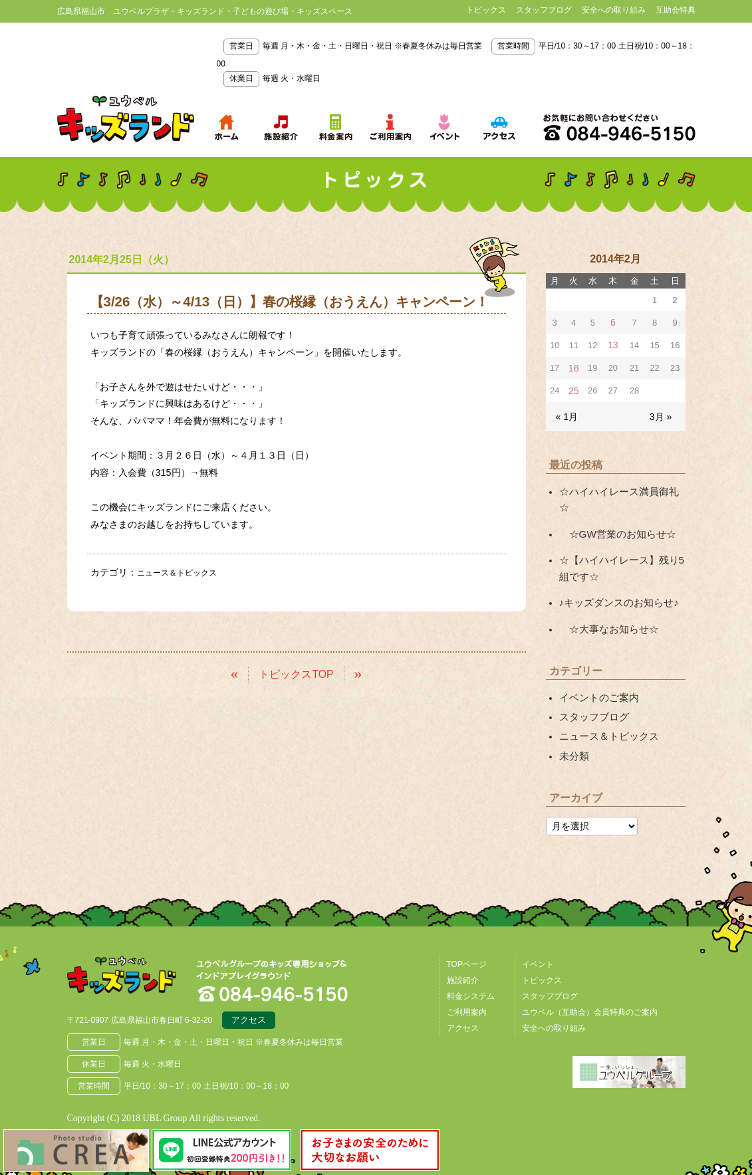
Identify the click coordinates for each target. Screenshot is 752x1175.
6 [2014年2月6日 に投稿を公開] (612, 322)
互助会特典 (675, 10)
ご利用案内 (467, 977)
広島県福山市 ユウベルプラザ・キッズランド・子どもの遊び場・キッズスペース (135, 946)
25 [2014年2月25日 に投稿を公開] (573, 388)
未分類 (573, 722)
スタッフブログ (544, 10)
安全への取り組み (614, 10)
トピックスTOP (296, 673)
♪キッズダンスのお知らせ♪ (615, 576)
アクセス (249, 987)
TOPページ (467, 929)
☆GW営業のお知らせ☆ (613, 511)
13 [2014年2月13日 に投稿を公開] (613, 344)
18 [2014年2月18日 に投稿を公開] (573, 366)
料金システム (471, 961)
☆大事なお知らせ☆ (605, 600)
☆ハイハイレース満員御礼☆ (619, 486)
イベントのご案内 (596, 668)
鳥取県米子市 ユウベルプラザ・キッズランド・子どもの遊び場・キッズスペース (125, 119)
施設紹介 (463, 945)
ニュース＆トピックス (183, 572)
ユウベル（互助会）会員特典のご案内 (590, 977)
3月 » (661, 412)
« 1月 (566, 412)
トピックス (486, 10)
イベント (538, 929)
